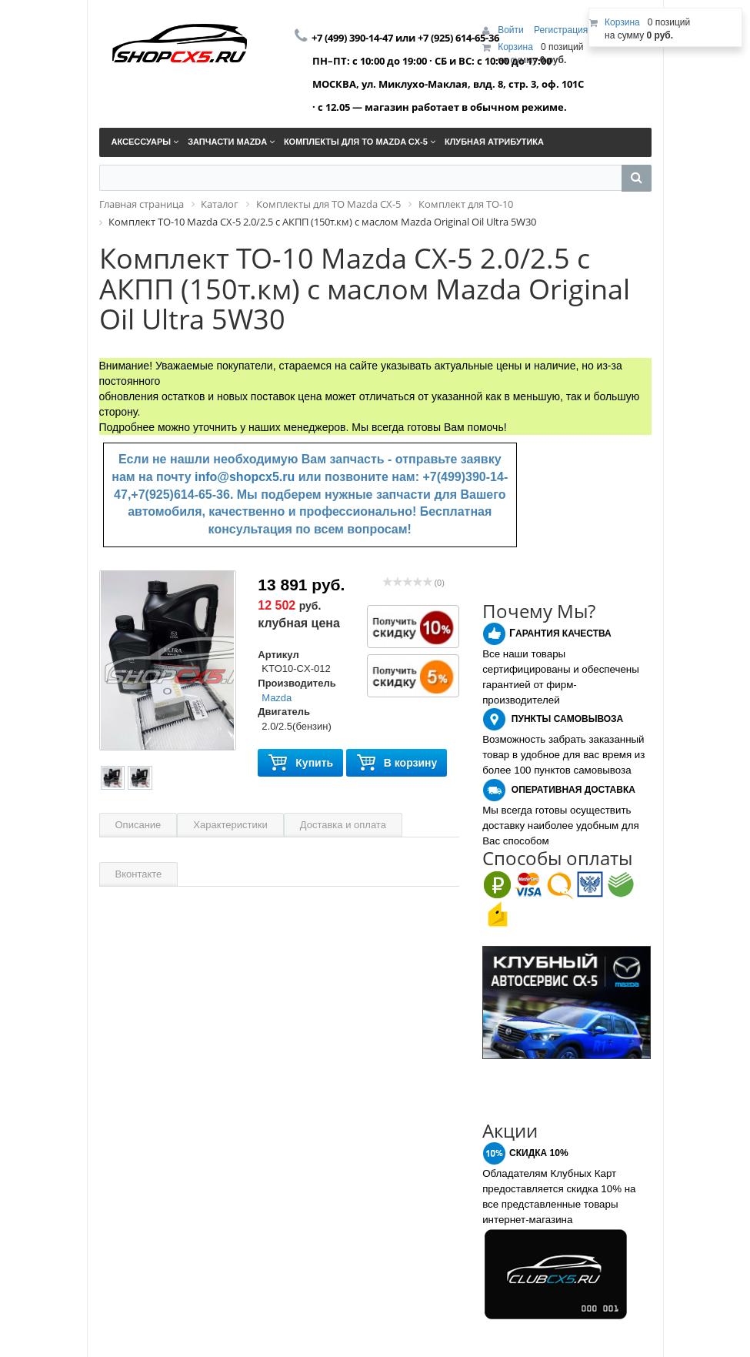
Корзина (515, 47)
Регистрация (561, 30)
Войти (512, 30)
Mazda (277, 698)
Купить (300, 763)
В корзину (397, 763)
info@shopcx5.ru (245, 476)
